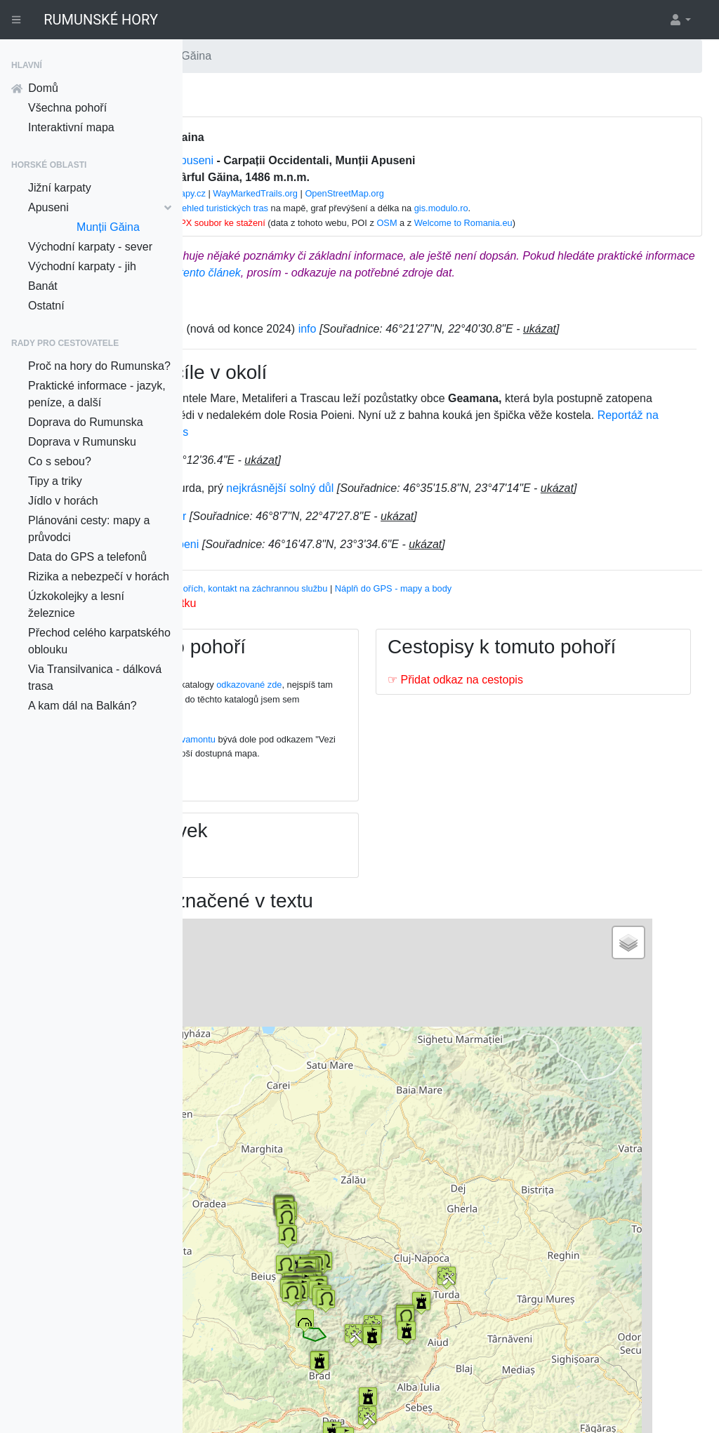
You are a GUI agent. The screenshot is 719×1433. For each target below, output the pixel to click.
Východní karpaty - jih (82, 266)
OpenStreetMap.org (475, 193)
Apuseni (99, 207)
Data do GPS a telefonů (87, 557)
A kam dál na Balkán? (82, 706)
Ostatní (46, 306)
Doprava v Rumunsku (82, 442)
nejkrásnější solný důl (444, 522)
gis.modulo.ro (573, 208)
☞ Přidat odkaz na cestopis (537, 753)
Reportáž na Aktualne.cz (464, 466)
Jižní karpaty (59, 188)
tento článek (550, 273)
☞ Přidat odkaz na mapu (281, 850)
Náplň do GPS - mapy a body (557, 639)
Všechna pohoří (67, 108)
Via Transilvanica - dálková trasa (94, 677)
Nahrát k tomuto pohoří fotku (289, 654)
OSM (518, 223)
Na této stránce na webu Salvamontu (306, 790)
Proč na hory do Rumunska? (99, 366)
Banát (43, 286)
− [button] (245, 1022)
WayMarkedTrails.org (386, 193)
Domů (34, 88)
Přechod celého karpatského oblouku (99, 641)
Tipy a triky (55, 481)
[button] (680, 19)
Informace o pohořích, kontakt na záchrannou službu (387, 639)
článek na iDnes (574, 466)
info (471, 346)
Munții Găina (108, 227)
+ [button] (245, 1001)
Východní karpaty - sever (90, 247)
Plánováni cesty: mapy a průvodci (89, 528)
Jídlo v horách (63, 501)
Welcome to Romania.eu (595, 223)
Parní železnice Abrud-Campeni (284, 595)
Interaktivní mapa (71, 127)
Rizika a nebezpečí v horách (98, 576)
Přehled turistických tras (352, 208)
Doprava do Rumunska (85, 422)
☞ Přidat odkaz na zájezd (283, 927)
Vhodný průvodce (240, 639)
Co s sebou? (59, 461)
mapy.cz (320, 193)
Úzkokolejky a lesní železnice (76, 604)
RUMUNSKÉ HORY (101, 19)
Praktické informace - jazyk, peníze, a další (97, 394)
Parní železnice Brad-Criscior (277, 567)
